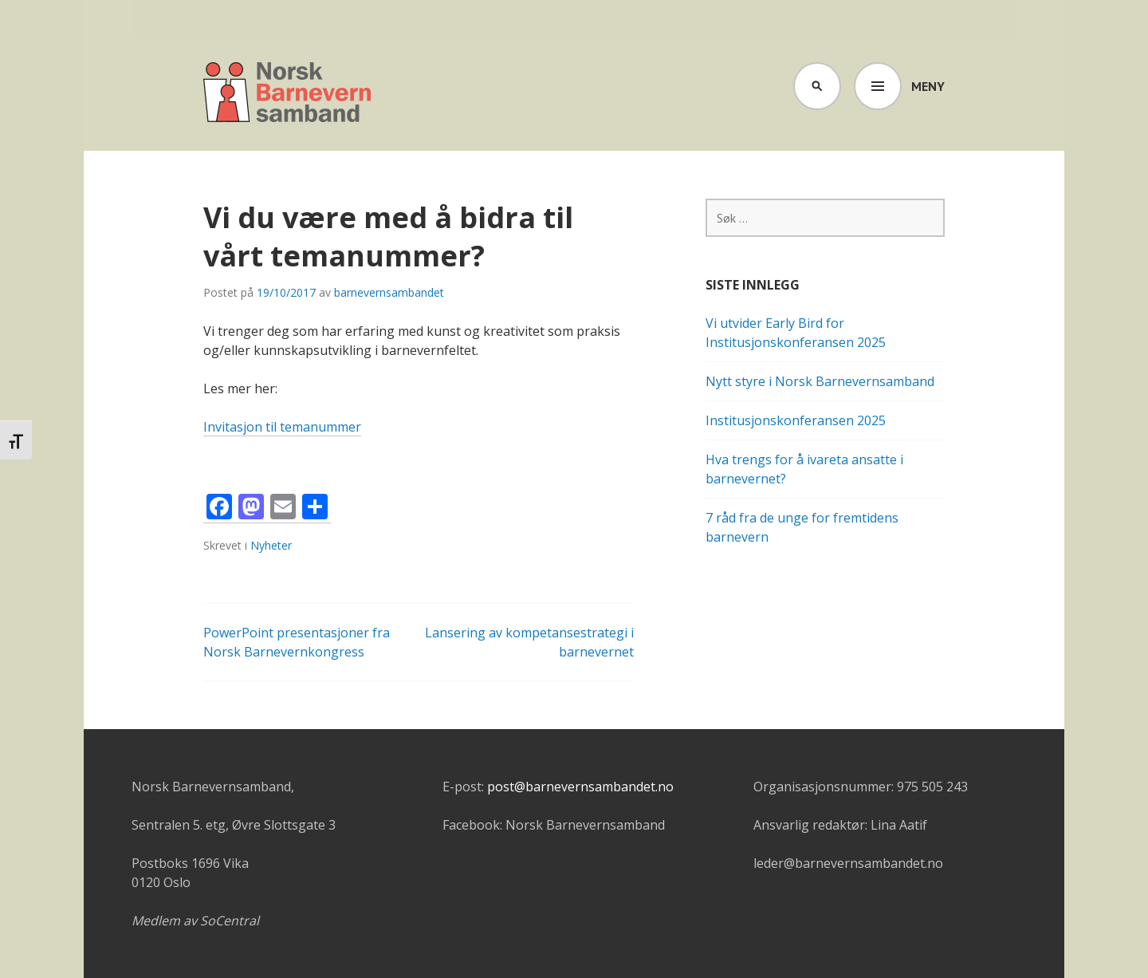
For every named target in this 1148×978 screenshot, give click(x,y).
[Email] (283, 508)
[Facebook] (219, 508)
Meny (928, 86)
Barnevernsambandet (287, 94)
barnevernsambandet (389, 292)
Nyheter (271, 545)
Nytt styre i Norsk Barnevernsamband (820, 381)
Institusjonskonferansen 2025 (796, 420)
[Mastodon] (251, 508)
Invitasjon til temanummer (282, 427)
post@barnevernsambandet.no (580, 786)
